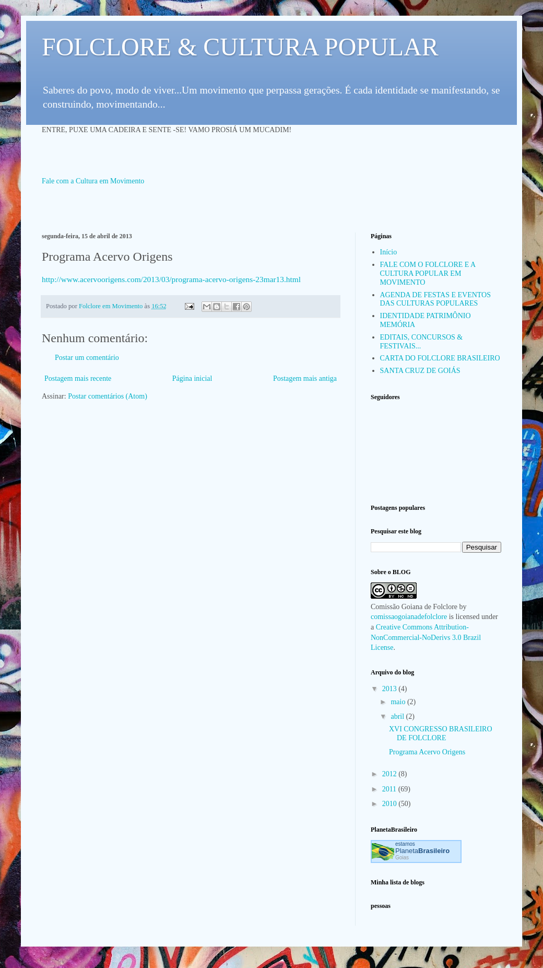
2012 (390, 774)
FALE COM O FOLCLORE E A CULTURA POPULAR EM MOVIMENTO (428, 273)
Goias (402, 857)
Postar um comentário (87, 357)
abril (398, 716)
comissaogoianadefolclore (409, 617)
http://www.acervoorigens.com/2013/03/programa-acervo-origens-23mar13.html (171, 279)
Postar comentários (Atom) (107, 396)
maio (399, 702)
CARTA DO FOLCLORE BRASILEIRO (440, 358)
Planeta (422, 851)
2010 (390, 804)
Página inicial (192, 378)
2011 (390, 789)
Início (388, 252)
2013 (390, 689)
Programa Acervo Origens (427, 752)
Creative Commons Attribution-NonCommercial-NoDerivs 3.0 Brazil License (426, 637)
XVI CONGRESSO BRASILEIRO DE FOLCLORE (440, 733)
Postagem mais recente (77, 378)
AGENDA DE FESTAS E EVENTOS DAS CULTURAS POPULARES (435, 299)
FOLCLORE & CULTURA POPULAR (240, 47)
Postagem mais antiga (305, 378)
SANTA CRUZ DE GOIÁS (420, 371)
